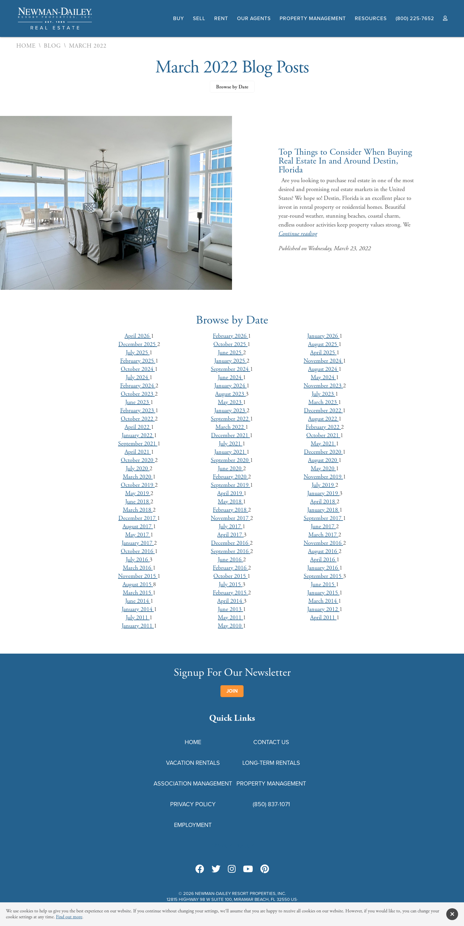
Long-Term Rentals (271, 763)
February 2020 (230, 477)
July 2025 (137, 352)
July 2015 (230, 584)
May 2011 (230, 617)
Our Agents (254, 18)
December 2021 (230, 435)
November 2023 (323, 386)
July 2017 (230, 526)
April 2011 (323, 617)
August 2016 (323, 551)
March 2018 (138, 510)
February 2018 (230, 510)
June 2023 (137, 402)
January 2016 (323, 568)
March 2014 (323, 601)
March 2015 (138, 593)
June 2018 (137, 501)
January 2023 (230, 410)
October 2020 (138, 460)
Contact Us (271, 742)
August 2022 (323, 419)
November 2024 (323, 361)
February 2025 (137, 361)
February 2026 (230, 336)
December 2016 (230, 543)
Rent (221, 18)
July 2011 (137, 617)
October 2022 (138, 419)
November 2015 (137, 576)
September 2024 (230, 369)
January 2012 (323, 609)
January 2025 (230, 361)
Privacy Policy (193, 804)
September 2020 (230, 460)
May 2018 (230, 501)
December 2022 (323, 410)
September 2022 (230, 419)
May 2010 (230, 626)
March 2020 (138, 477)
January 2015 (323, 593)
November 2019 (323, 477)
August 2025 (323, 344)
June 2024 (230, 377)
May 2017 (137, 535)
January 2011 (138, 626)
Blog (52, 46)
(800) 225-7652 (415, 18)
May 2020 (323, 468)
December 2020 (323, 452)
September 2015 (323, 576)
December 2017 (137, 518)
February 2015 (230, 593)
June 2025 (230, 352)
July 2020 (137, 468)
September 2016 (230, 551)
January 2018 (323, 510)
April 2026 (138, 336)
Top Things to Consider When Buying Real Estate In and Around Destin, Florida (345, 161)
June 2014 (137, 601)
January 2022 (138, 435)
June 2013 (230, 609)
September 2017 (323, 518)
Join (232, 691)
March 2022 (230, 427)
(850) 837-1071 (271, 804)
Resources (371, 18)
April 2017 (230, 535)
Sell (199, 18)
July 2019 (323, 485)
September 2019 (230, 485)
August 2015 (138, 584)
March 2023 (323, 402)
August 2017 (138, 526)
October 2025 (230, 344)
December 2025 (137, 344)
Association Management (193, 783)
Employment (193, 825)
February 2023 (137, 410)
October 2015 (230, 576)
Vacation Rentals (193, 763)
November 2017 (230, 518)
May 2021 (323, 443)
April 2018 (323, 501)
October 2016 (138, 551)
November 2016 (323, 543)
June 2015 (323, 584)
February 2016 (230, 568)
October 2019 (138, 485)
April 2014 (230, 601)
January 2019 (323, 493)
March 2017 (323, 535)
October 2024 (138, 369)
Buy (178, 18)
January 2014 (138, 609)
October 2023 (138, 394)
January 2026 (323, 336)
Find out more (69, 917)
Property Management (313, 18)
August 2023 (230, 394)
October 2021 (323, 435)
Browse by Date (232, 87)
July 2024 (137, 377)
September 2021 (137, 443)
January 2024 (230, 386)
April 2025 (323, 352)
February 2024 (137, 386)
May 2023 (230, 402)
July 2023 (323, 394)
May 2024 (323, 377)
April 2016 (323, 559)
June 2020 (230, 468)
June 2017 (323, 526)
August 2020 (323, 460)
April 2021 (138, 452)
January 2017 (138, 543)
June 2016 (230, 559)
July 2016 (137, 559)
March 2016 (138, 568)
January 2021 (230, 452)
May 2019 (137, 493)
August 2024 (323, 369)
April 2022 (138, 427)
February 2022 (323, 427)
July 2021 (230, 443)
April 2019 (230, 493)
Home (26, 46)
